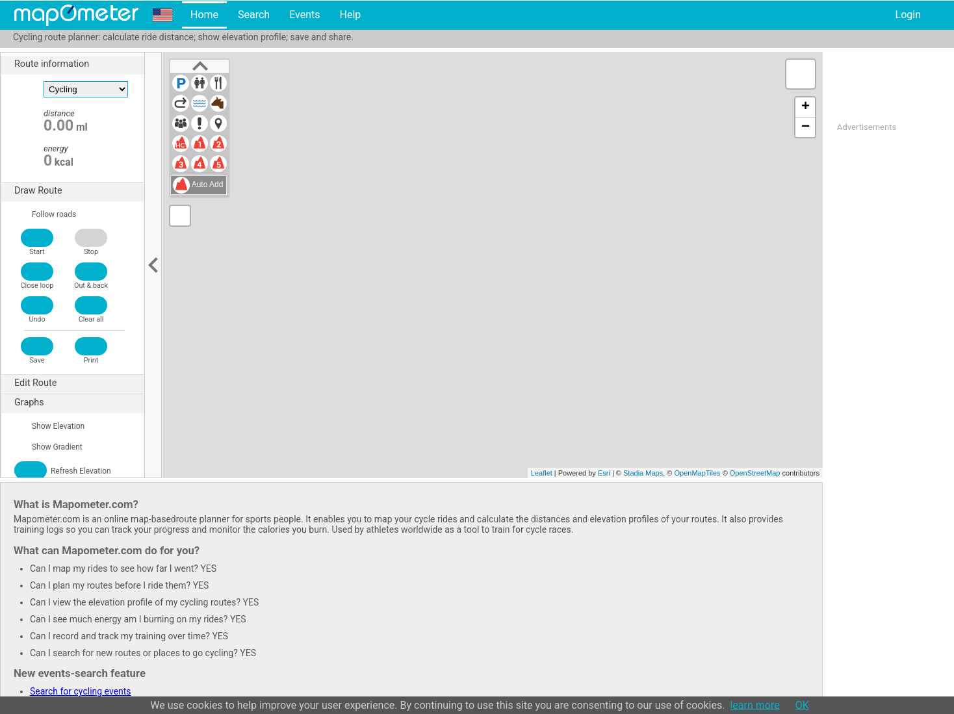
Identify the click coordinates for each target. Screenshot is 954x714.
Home (204, 14)
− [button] (805, 127)
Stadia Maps (643, 473)
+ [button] (805, 107)
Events (304, 14)
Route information (79, 64)
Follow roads (45, 214)
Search (254, 14)
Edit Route (79, 383)
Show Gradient (48, 447)
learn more (754, 705)
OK (802, 705)
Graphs (79, 403)
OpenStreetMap (755, 473)
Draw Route (79, 191)
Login (908, 14)
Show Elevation (49, 426)
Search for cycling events (80, 691)
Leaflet (541, 473)
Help (350, 14)
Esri (604, 473)
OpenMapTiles (697, 473)
